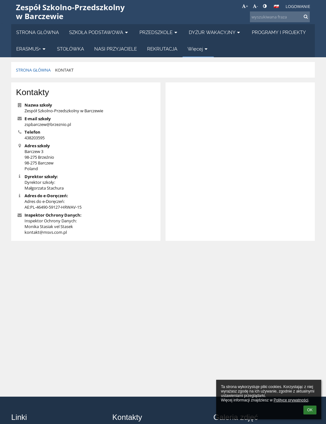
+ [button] (245, 6)
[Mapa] (240, 157)
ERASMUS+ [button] (31, 49)
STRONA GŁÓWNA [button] (37, 32)
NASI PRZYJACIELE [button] (115, 49)
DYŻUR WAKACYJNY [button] (215, 32)
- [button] (255, 6)
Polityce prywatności (290, 400)
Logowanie (298, 6)
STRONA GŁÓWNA (33, 70)
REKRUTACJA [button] (162, 49)
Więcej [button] (198, 49)
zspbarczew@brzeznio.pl (48, 124)
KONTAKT (64, 70)
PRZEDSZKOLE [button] (159, 32)
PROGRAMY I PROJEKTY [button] (279, 32)
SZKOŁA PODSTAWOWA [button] (99, 32)
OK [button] (310, 410)
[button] (276, 6)
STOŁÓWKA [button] (70, 49)
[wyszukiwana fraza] (280, 17)
